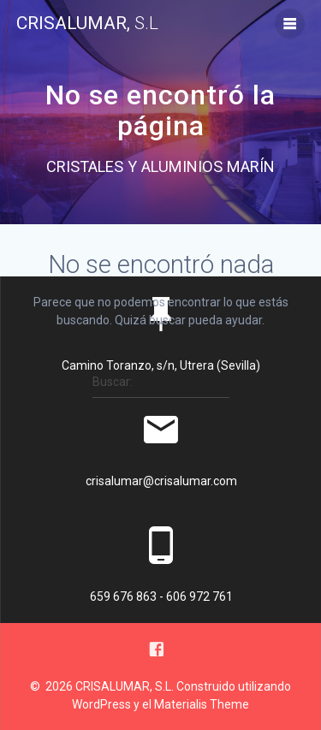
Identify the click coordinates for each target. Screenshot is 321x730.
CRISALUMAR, (87, 24)
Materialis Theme (201, 704)
